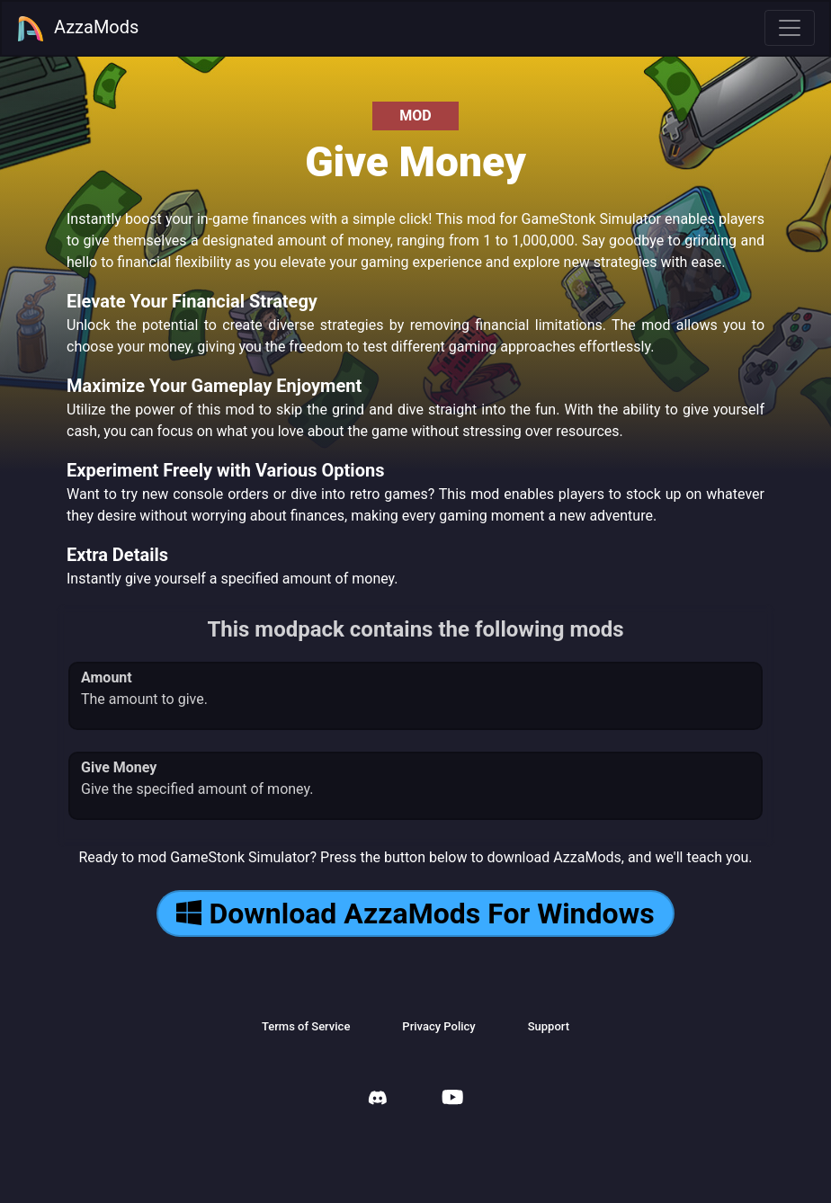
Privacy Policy (438, 1026)
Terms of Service (306, 1026)
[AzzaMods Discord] (378, 1100)
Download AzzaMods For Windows (415, 913)
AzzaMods (77, 28)
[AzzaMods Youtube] (452, 1099)
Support (548, 1026)
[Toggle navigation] (789, 28)
